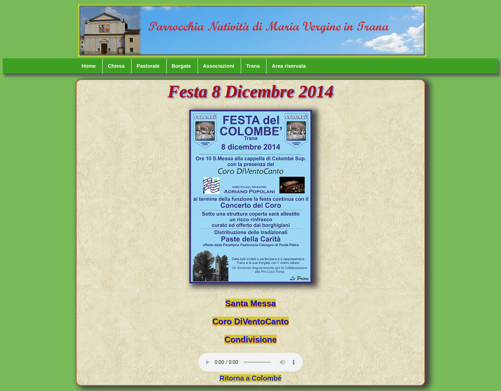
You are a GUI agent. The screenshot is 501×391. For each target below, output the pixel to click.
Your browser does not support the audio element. (250, 362)
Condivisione (250, 339)
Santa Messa (250, 303)
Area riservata (289, 66)
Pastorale (148, 66)
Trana (253, 66)
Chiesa (116, 66)
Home (89, 66)
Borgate (181, 66)
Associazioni (218, 66)
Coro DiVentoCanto (250, 321)
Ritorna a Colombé (250, 378)
